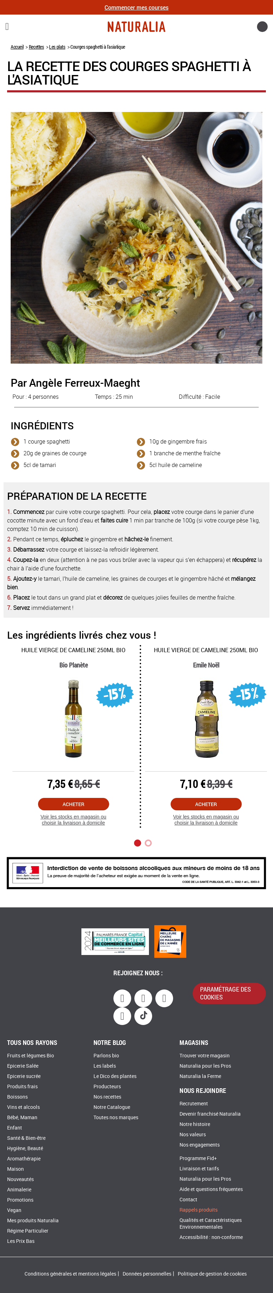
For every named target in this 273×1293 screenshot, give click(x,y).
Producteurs (107, 1087)
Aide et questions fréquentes (211, 1189)
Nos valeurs (193, 1135)
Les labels (104, 1066)
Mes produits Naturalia (33, 1221)
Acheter (73, 804)
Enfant (14, 1128)
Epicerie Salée (22, 1066)
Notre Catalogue (111, 1107)
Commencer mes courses (136, 7)
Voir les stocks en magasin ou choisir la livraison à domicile (73, 820)
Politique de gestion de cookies (212, 1274)
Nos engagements (200, 1145)
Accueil (17, 46)
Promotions (20, 1200)
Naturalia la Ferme (200, 1076)
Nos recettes (107, 1097)
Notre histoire (195, 1124)
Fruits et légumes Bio (30, 1056)
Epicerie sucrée (24, 1076)
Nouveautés (20, 1179)
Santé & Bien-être (26, 1138)
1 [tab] (137, 843)
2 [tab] (148, 843)
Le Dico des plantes (114, 1076)
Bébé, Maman (22, 1118)
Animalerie (19, 1190)
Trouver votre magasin (205, 1056)
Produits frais (22, 1087)
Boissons (17, 1097)
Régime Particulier (27, 1231)
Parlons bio (106, 1056)
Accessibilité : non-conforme (211, 1237)
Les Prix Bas (20, 1241)
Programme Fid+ (198, 1158)
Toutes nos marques (115, 1118)
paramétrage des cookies (225, 993)
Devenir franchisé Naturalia (210, 1114)
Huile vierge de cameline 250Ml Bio (73, 650)
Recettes (36, 46)
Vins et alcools (23, 1107)
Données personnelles (147, 1274)
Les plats (57, 46)
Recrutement (194, 1104)
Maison (15, 1169)
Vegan (14, 1210)
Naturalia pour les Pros (205, 1066)
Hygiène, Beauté (25, 1149)
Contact (188, 1200)
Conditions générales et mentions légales (70, 1274)
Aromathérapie (24, 1159)
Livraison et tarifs (199, 1169)
